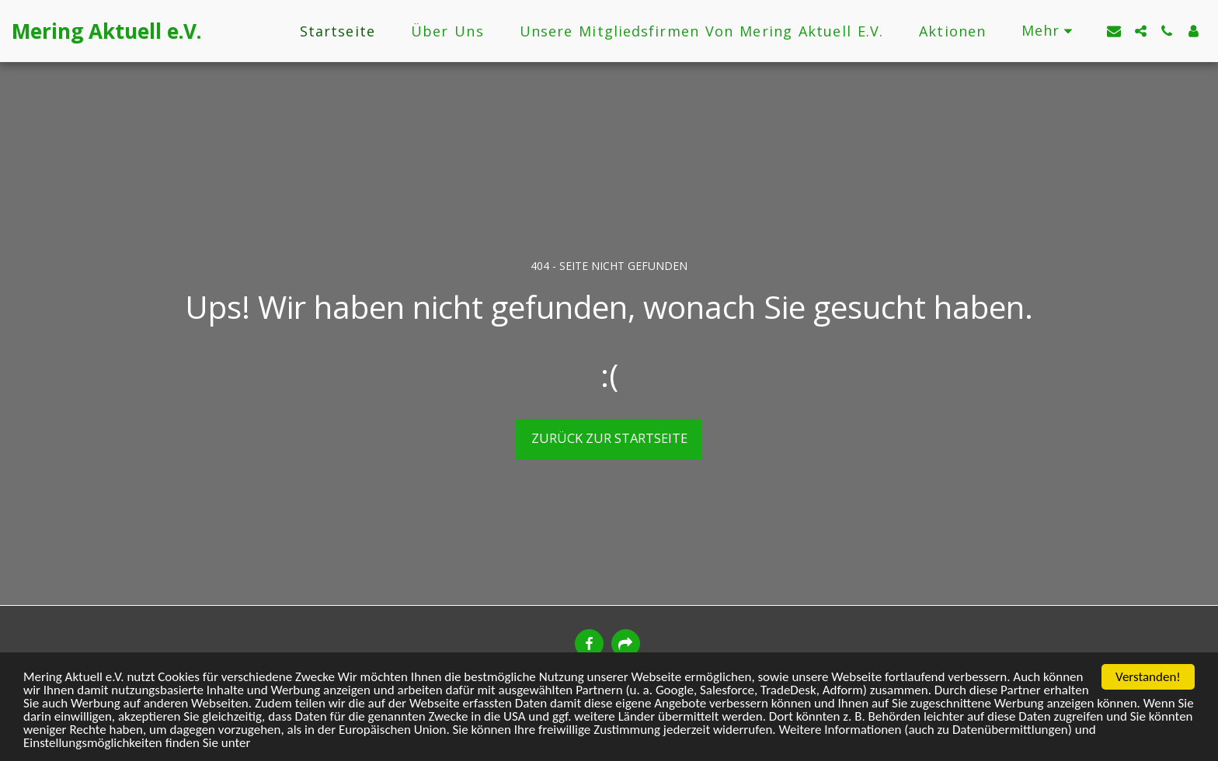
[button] (1113, 31)
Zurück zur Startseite (609, 438)
